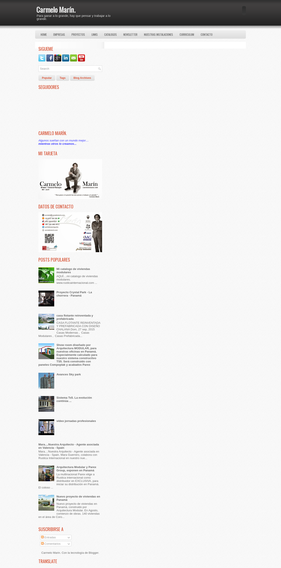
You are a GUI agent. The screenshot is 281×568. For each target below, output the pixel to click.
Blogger (93, 552)
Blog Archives (82, 78)
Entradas (48, 537)
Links (95, 34)
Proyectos (78, 34)
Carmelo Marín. (55, 9)
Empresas (59, 34)
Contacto (207, 34)
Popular (47, 78)
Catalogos (110, 34)
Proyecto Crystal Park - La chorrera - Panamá (74, 294)
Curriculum (187, 34)
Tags (63, 78)
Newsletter (130, 34)
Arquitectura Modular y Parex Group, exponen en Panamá (76, 468)
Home (44, 34)
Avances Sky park (68, 374)
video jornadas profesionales (76, 421)
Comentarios (51, 543)
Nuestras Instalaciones (158, 34)
